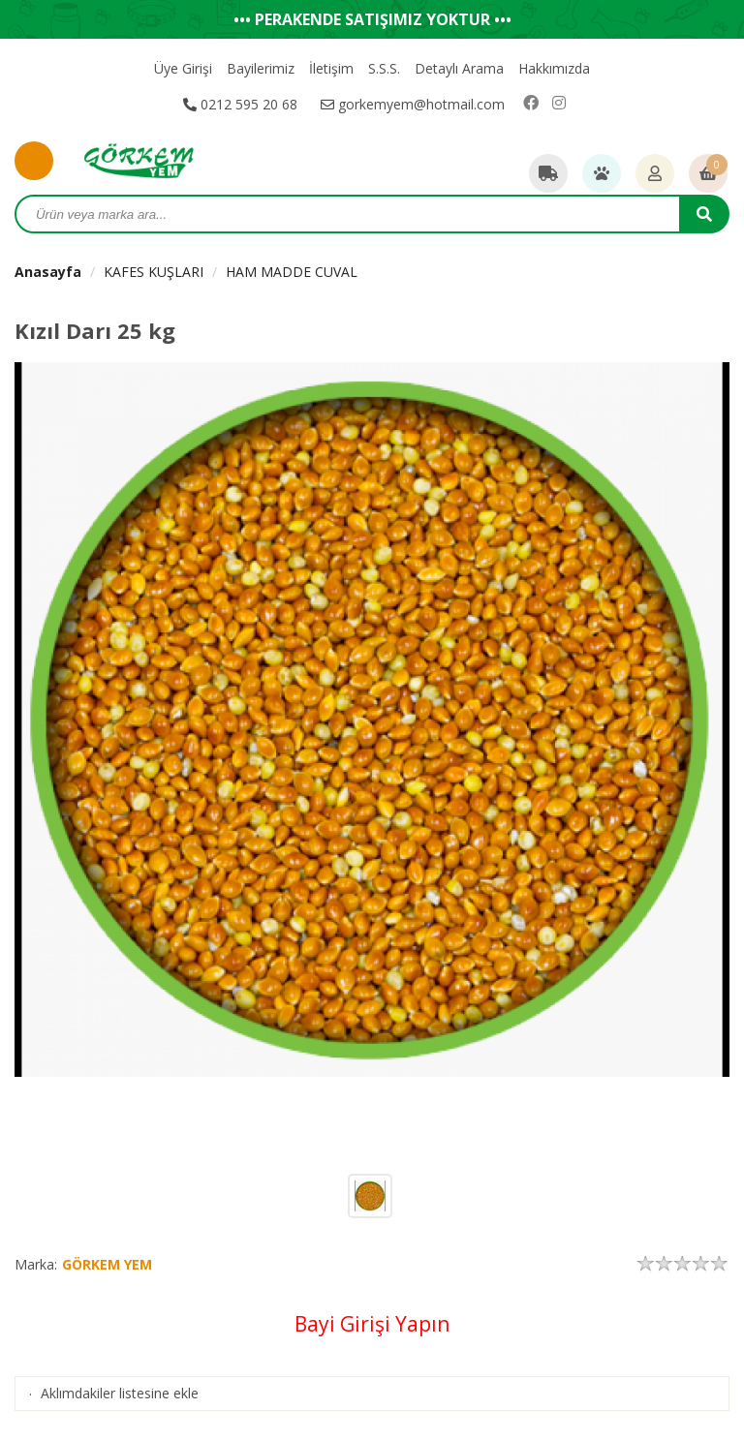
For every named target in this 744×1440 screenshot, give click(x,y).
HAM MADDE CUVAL (291, 271)
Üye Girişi (183, 68)
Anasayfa (48, 271)
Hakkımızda (554, 68)
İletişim (331, 68)
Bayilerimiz (260, 68)
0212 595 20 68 (240, 104)
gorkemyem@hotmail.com (413, 104)
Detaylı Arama (459, 68)
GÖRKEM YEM (107, 1264)
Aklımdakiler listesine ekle (120, 1393)
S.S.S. (384, 68)
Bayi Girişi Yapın (372, 1323)
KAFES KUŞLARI (153, 271)
